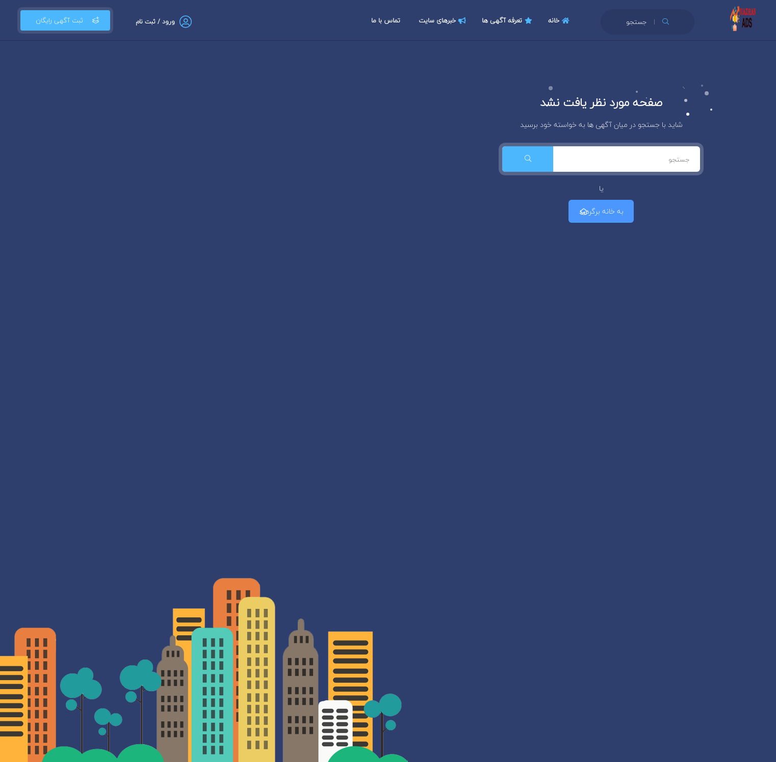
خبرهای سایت (444, 20)
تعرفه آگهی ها (508, 20)
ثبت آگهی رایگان (65, 20)
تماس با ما (385, 20)
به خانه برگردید (601, 211)
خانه (560, 20)
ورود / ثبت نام (155, 21)
